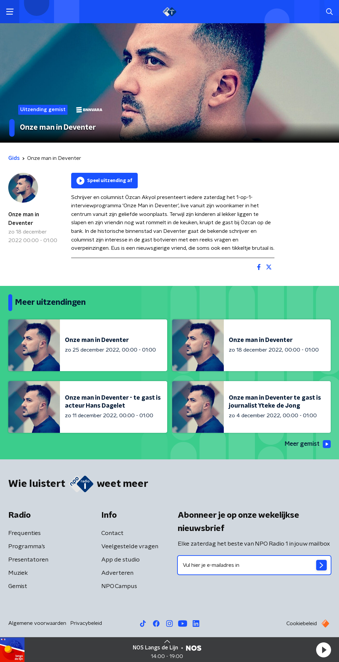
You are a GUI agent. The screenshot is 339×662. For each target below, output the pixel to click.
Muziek (18, 573)
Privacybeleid (86, 623)
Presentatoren (28, 560)
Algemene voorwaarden (37, 623)
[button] (323, 649)
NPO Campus (119, 586)
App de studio (120, 560)
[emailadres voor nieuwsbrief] (254, 565)
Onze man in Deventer (23, 219)
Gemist (17, 586)
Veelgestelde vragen (129, 547)
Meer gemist (307, 444)
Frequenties (24, 533)
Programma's (26, 547)
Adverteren (117, 573)
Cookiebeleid (301, 623)
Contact (112, 533)
